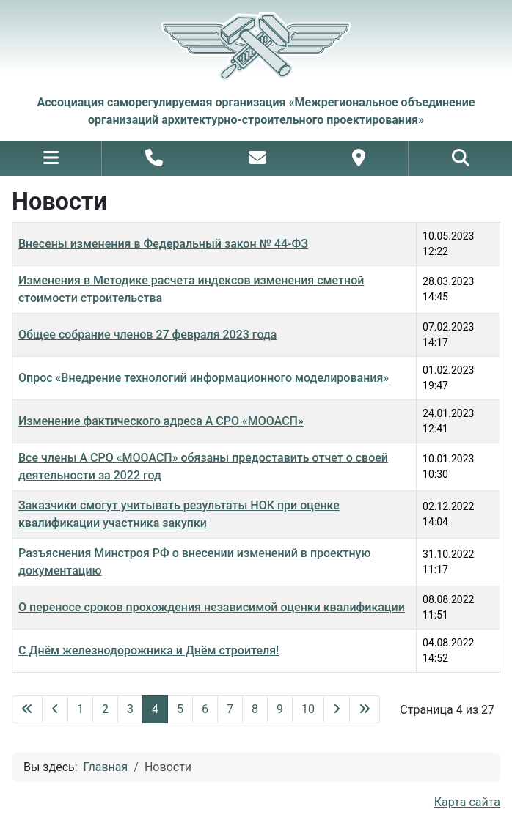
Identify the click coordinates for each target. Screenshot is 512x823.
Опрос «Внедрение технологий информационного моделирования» (203, 378)
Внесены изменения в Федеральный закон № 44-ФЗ (163, 244)
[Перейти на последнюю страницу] (364, 709)
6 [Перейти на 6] (205, 709)
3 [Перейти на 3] (130, 709)
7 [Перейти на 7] (230, 709)
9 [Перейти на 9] (280, 709)
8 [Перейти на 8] (255, 709)
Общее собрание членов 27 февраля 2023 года (147, 335)
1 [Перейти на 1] (80, 709)
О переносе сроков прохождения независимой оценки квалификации (211, 607)
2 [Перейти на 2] (105, 709)
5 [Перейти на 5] (180, 709)
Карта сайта (467, 802)
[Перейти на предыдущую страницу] (55, 709)
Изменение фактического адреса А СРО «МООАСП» (161, 421)
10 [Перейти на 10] (308, 709)
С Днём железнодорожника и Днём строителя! (148, 650)
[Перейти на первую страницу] (27, 709)
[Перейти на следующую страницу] (336, 709)
